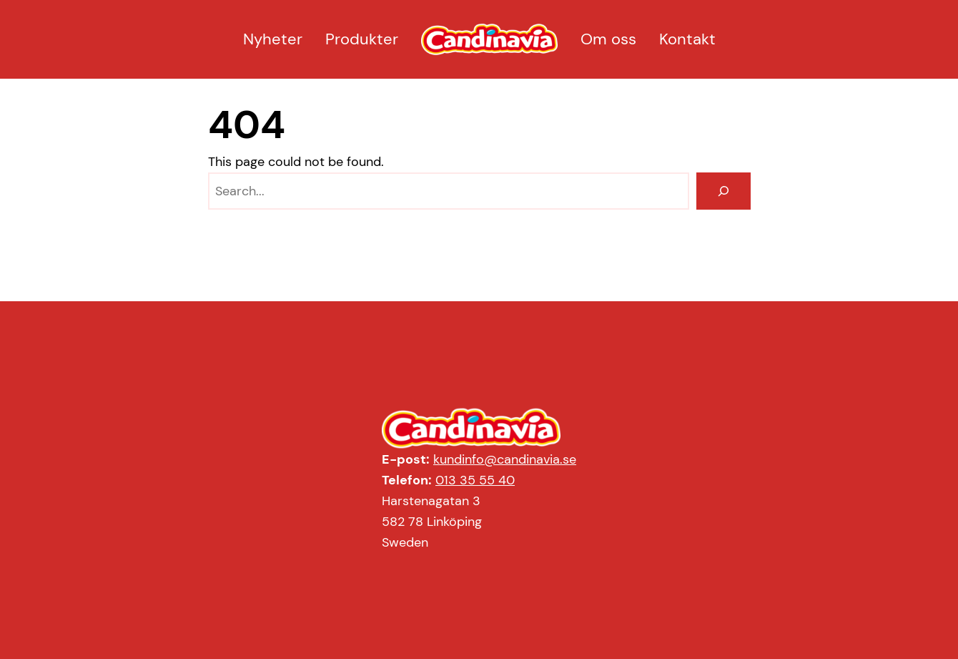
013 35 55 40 (475, 480)
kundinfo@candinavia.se (504, 459)
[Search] (723, 191)
